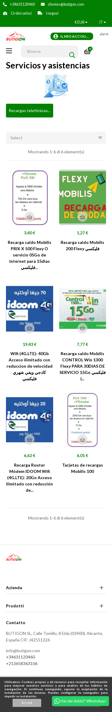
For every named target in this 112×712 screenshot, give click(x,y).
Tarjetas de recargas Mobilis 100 (82, 468)
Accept (27, 703)
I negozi (52, 13)
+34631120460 (22, 4)
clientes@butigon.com (66, 4)
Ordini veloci (21, 13)
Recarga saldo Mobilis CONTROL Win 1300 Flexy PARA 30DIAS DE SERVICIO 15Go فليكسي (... (82, 366)
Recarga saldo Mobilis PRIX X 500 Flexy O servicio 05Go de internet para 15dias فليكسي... (29, 255)
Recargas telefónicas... (29, 110)
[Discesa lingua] (102, 22)
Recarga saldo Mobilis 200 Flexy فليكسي (82, 245)
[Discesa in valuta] (81, 22)
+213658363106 (21, 663)
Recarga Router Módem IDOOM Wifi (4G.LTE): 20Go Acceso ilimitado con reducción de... (29, 477)
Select (58, 138)
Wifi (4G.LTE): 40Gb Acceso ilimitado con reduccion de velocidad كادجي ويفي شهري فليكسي (30, 366)
